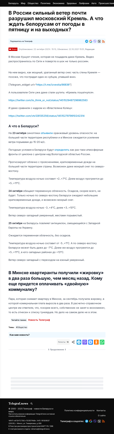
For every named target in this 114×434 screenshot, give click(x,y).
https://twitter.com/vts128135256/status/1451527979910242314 (47, 115)
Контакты (101, 410)
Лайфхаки (84, 3)
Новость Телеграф (39, 320)
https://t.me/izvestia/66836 (52, 84)
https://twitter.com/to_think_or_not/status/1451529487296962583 (48, 100)
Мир (23, 3)
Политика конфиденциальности (79, 410)
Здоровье (72, 3)
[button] (87, 41)
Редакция (89, 49)
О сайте (101, 415)
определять (62, 149)
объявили (47, 133)
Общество (33, 3)
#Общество (21, 327)
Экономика (58, 3)
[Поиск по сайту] (31, 403)
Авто (93, 3)
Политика (45, 3)
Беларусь (14, 3)
